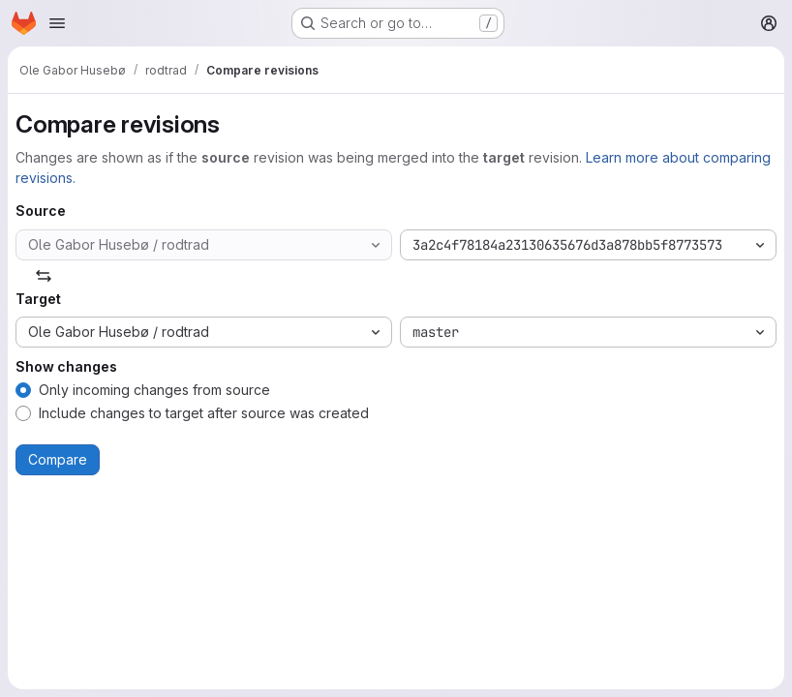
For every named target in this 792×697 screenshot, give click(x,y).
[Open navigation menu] (57, 23)
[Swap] (43, 275)
